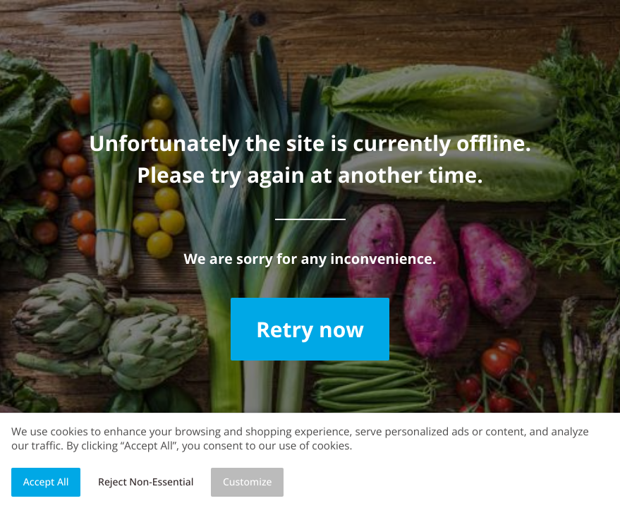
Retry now (310, 329)
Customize (247, 482)
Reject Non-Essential (145, 482)
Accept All (46, 482)
